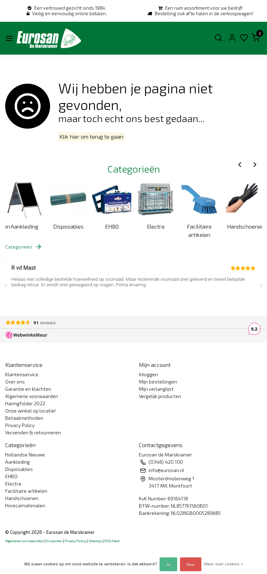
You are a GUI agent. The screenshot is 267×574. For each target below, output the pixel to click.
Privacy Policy (20, 425)
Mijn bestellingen (158, 382)
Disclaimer (53, 541)
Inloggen (148, 374)
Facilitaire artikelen (199, 230)
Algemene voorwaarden (31, 396)
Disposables (68, 226)
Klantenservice (21, 374)
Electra (155, 226)
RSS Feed (112, 541)
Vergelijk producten (160, 396)
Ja (168, 564)
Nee (190, 564)
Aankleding (24, 226)
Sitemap (95, 541)
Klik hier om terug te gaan (91, 136)
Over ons (15, 382)
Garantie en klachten (28, 389)
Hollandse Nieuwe (25, 454)
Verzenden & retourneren (33, 432)
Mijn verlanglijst (156, 389)
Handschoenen (244, 226)
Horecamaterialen (25, 505)
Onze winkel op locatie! (30, 411)
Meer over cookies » (223, 563)
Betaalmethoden (24, 418)
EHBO (112, 226)
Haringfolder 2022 (25, 403)
